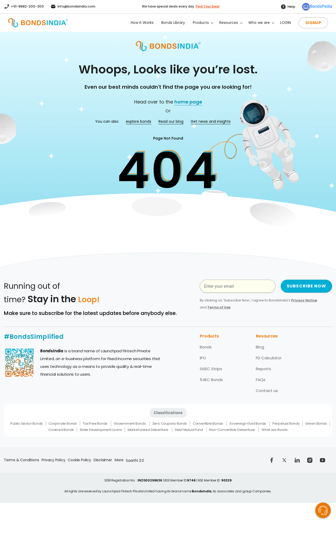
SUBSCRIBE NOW (306, 286)
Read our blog (171, 121)
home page (188, 102)
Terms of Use (218, 307)
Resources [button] (228, 22)
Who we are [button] (259, 22)
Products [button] (201, 22)
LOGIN (285, 22)
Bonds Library (173, 22)
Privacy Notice (304, 300)
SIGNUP (313, 23)
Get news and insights (211, 121)
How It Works (142, 22)
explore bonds (138, 121)
